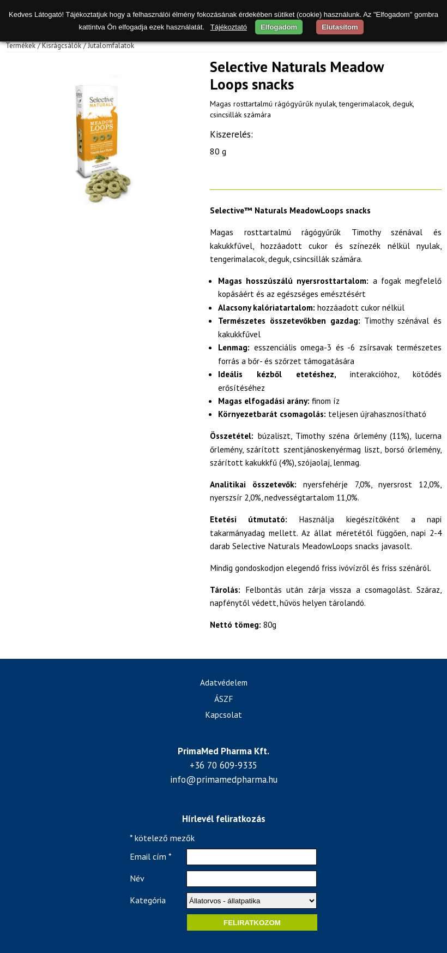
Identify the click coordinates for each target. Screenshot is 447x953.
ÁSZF (223, 698)
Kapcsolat (223, 714)
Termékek (20, 45)
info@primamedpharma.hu (223, 779)
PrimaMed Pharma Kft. (223, 751)
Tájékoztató (228, 27)
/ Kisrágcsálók (59, 45)
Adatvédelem (223, 682)
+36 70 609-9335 (223, 765)
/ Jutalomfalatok (108, 45)
